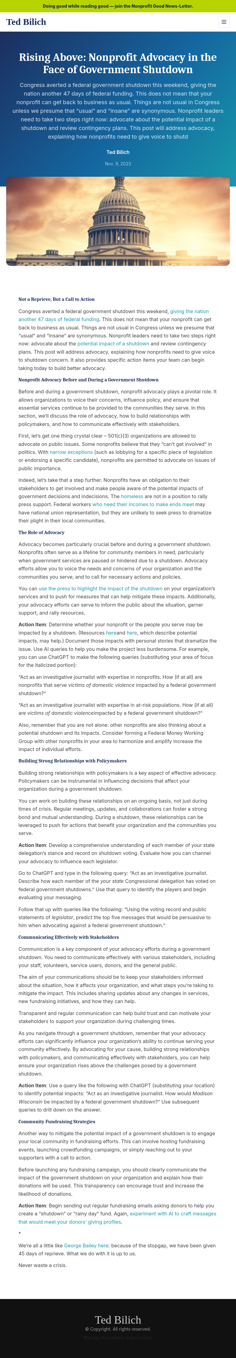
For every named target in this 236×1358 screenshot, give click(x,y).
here (111, 633)
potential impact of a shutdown (113, 343)
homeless (132, 496)
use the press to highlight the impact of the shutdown (100, 588)
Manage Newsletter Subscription (118, 1337)
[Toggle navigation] (224, 22)
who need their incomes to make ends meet (143, 504)
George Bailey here (86, 1245)
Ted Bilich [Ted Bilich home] (26, 22)
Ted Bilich (118, 1320)
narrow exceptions (71, 452)
